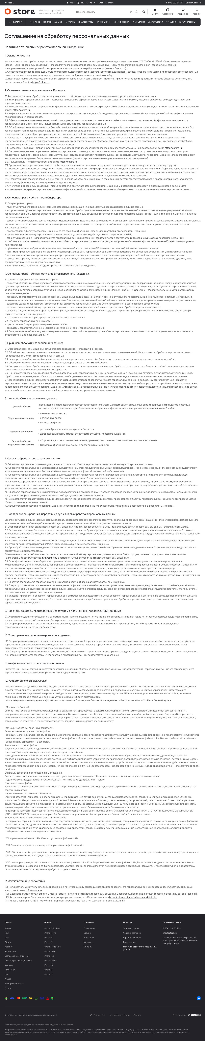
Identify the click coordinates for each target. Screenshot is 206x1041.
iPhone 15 (48, 969)
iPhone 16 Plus (50, 960)
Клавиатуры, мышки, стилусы (18, 960)
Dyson (7, 974)
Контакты (88, 946)
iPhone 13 (48, 974)
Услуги (8, 988)
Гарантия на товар (132, 937)
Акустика (9, 965)
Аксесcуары (10, 951)
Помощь (127, 922)
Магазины (88, 942)
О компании (89, 928)
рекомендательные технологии (59, 1024)
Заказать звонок (193, 3)
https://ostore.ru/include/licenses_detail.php (133, 897)
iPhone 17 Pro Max (52, 928)
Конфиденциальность (119, 1015)
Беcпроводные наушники (16, 955)
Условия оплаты (131, 928)
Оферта (137, 1015)
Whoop (8, 978)
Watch (8, 942)
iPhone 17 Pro (50, 932)
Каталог (9, 922)
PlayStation (10, 969)
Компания (89, 922)
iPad (6, 932)
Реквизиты (89, 937)
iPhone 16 (48, 965)
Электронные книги (14, 983)
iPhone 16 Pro (50, 951)
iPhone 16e (49, 955)
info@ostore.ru (46, 544)
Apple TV (8, 946)
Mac (7, 937)
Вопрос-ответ (130, 942)
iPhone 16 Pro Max (52, 946)
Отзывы (87, 932)
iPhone (8, 928)
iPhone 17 (48, 942)
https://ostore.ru (40, 82)
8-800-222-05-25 (174, 2)
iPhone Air (48, 937)
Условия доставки (132, 932)
